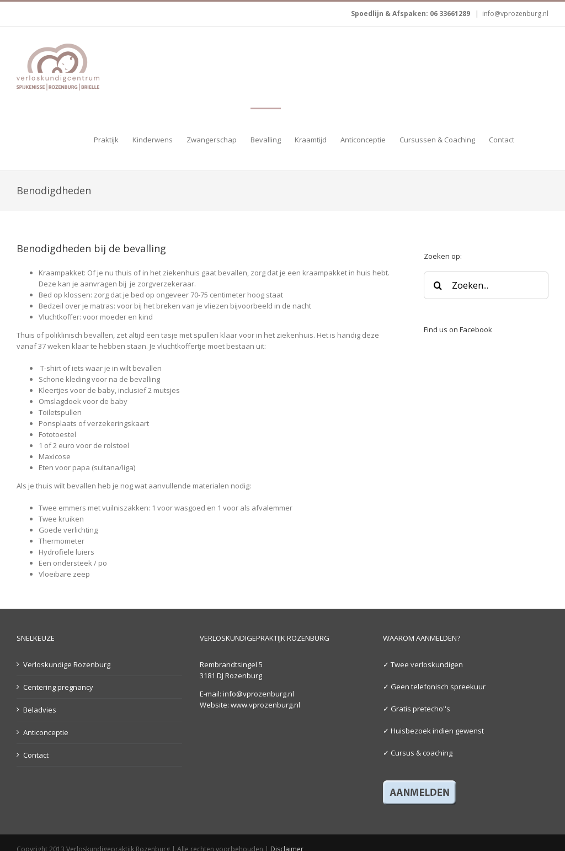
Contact (36, 755)
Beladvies (39, 710)
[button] (531, 139)
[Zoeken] (437, 285)
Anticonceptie (45, 732)
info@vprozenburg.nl (515, 13)
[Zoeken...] (486, 285)
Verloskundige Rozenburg (66, 664)
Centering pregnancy (58, 687)
